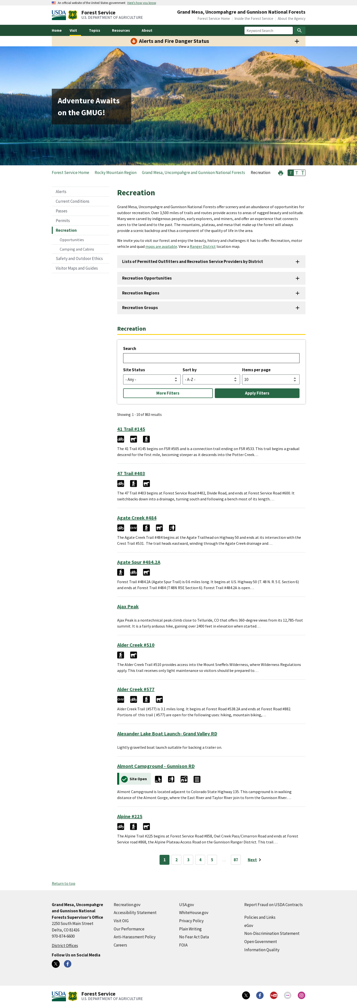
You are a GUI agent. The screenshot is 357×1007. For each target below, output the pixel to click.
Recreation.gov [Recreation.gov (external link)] (127, 904)
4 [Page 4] (200, 860)
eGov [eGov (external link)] (248, 925)
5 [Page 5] (212, 860)
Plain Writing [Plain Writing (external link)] (190, 929)
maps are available (161, 246)
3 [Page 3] (188, 860)
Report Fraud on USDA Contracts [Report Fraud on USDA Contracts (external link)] (273, 904)
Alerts (61, 191)
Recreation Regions (140, 293)
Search (129, 348)
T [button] (291, 172)
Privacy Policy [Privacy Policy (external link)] (191, 920)
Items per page (256, 370)
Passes (61, 211)
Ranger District (203, 246)
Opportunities (72, 239)
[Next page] (255, 860)
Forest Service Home (213, 18)
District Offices (65, 945)
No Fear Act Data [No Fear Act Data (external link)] (194, 937)
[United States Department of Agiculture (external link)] (60, 15)
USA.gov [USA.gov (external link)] (186, 904)
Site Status (134, 370)
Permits (63, 220)
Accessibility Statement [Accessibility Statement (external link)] (135, 912)
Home (57, 30)
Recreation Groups (140, 307)
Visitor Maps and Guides (77, 268)
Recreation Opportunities (147, 278)
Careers (120, 945)
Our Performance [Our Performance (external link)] (129, 929)
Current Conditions (72, 201)
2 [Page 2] (176, 860)
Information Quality (261, 949)
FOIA (183, 945)
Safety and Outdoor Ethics (79, 258)
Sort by (190, 370)
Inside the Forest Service (253, 18)
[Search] (299, 30)
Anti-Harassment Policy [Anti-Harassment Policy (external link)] (135, 937)
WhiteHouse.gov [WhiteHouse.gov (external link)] (193, 912)
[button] (281, 172)
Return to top (63, 883)
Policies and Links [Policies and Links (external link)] (259, 917)
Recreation (66, 230)
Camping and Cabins (77, 249)
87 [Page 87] (236, 860)
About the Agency (291, 18)
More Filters (167, 393)
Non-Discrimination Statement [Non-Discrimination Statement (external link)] (272, 933)
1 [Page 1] (165, 860)
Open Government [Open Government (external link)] (260, 941)
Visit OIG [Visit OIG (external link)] (121, 920)
